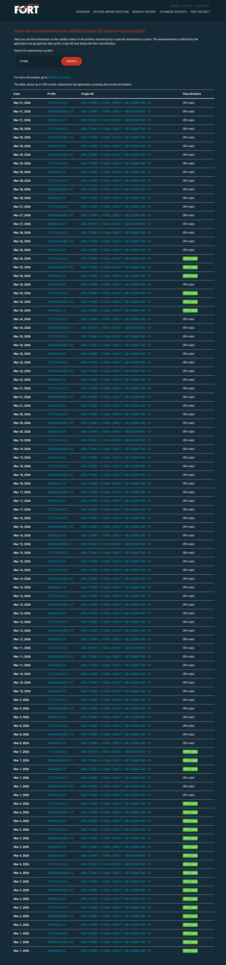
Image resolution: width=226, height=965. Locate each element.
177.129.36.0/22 (57, 103)
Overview (83, 11)
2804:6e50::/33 (56, 120)
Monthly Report (144, 11)
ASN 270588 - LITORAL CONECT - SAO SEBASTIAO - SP (116, 103)
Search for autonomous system (33, 50)
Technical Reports (173, 11)
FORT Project (200, 11)
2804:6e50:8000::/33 (60, 111)
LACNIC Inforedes (59, 77)
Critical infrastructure (111, 11)
